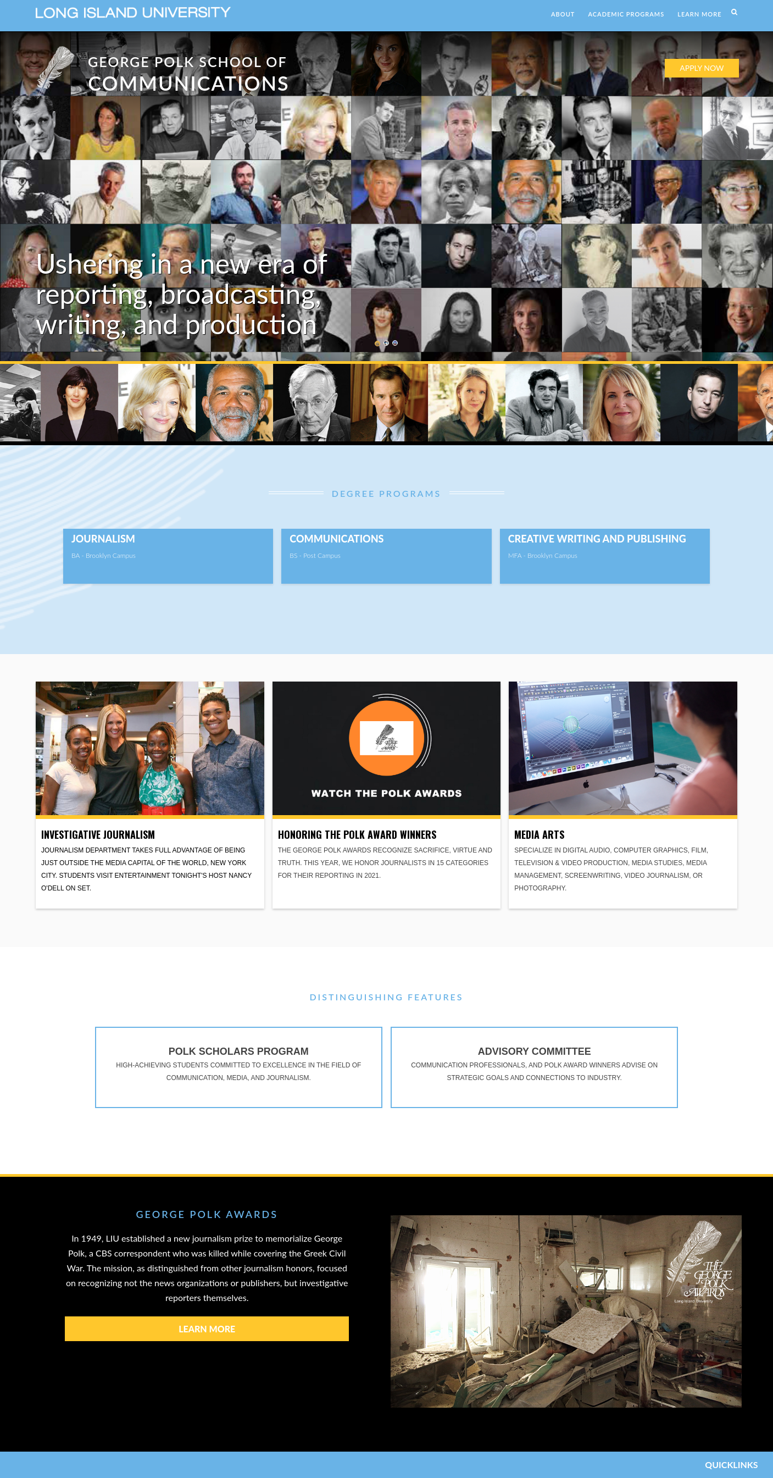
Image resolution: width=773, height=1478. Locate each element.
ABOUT (563, 14)
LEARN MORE (699, 14)
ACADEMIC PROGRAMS (626, 14)
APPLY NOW (702, 68)
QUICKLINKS (731, 1464)
